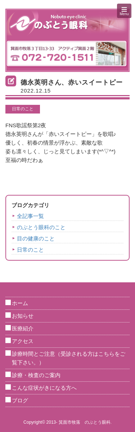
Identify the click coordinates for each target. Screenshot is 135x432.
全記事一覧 (30, 216)
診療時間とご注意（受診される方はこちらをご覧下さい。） (68, 358)
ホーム (20, 303)
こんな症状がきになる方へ (44, 388)
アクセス (22, 341)
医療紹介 (22, 328)
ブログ (20, 400)
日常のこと (22, 108)
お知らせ (22, 316)
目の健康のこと (36, 238)
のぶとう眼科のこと (41, 227)
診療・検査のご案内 (36, 375)
